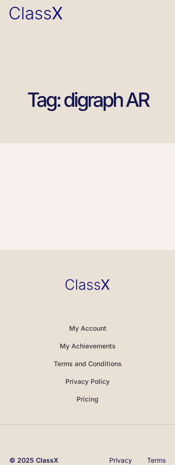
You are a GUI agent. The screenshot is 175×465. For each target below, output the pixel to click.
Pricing (87, 399)
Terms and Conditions (88, 364)
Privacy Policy (87, 381)
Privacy (120, 460)
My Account (87, 328)
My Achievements (88, 346)
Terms (156, 460)
